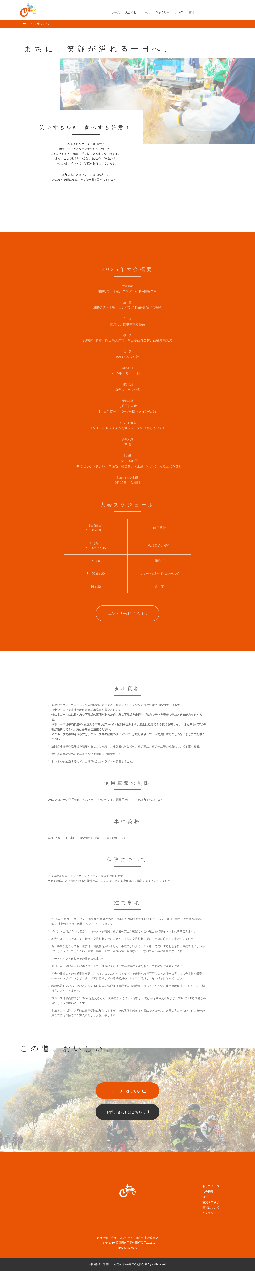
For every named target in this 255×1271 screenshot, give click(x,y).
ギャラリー (162, 12)
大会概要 (130, 12)
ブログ (179, 12)
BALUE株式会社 (127, 360)
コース (146, 12)
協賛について (210, 1207)
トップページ (210, 1186)
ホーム (115, 12)
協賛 (191, 12)
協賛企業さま (210, 1202)
